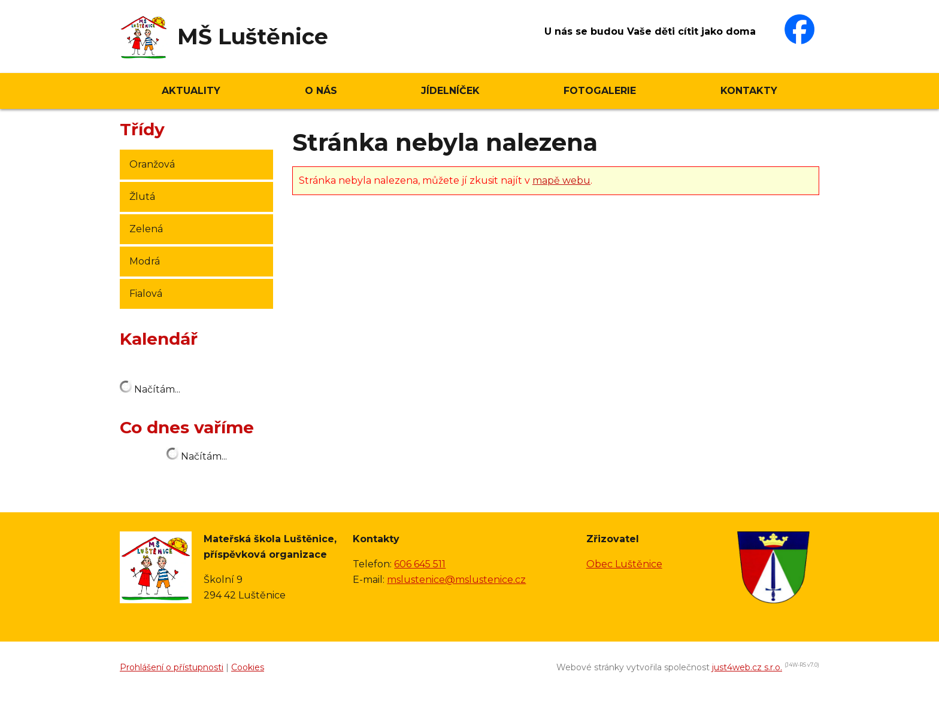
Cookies (247, 667)
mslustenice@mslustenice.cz (456, 579)
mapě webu (561, 180)
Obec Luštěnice (624, 564)
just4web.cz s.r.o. (747, 667)
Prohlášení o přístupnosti (171, 667)
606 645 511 (420, 564)
